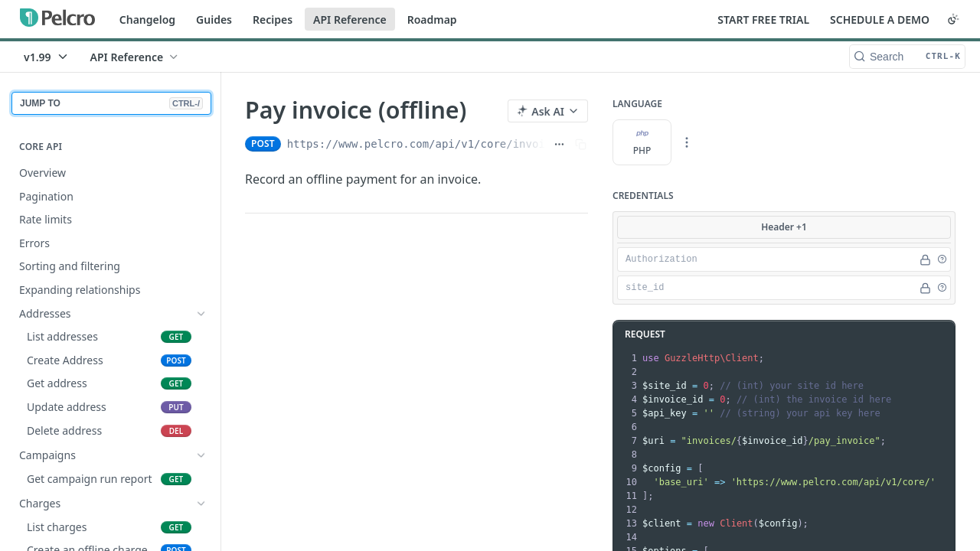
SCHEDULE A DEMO (879, 19)
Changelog (147, 19)
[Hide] (925, 259)
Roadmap (432, 19)
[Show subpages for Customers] (201, 407)
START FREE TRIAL (763, 19)
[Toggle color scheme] (953, 19)
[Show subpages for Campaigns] (201, 337)
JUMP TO (111, 103)
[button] (941, 259)
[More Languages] (686, 142)
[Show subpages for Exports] (201, 454)
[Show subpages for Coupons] (201, 383)
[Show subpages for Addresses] (201, 314)
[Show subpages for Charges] (201, 360)
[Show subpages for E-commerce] (201, 431)
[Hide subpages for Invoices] (201, 477)
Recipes (272, 19)
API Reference (350, 19)
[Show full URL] (559, 144)
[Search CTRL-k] (907, 56)
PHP (642, 142)
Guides (214, 19)
